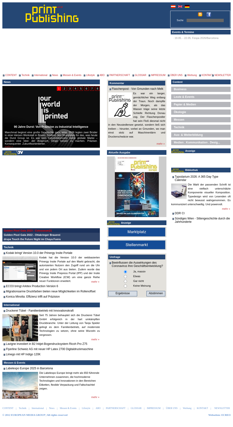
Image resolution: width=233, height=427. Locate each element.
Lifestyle (90, 75)
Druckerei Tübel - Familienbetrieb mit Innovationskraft (40, 310)
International (40, 75)
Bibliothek (191, 170)
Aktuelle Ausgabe (119, 152)
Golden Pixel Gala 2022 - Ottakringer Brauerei (32, 234)
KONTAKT (207, 75)
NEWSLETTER (222, 75)
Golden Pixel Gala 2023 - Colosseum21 (28, 230)
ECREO (226, 414)
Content (178, 82)
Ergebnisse (123, 293)
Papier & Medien (185, 104)
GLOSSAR (140, 75)
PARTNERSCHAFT (119, 75)
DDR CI (179, 213)
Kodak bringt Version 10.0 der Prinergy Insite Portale (39, 253)
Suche (180, 20)
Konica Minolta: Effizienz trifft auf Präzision (33, 296)
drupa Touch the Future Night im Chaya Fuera (32, 239)
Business (180, 89)
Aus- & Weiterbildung (188, 135)
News (55, 75)
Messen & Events (72, 75)
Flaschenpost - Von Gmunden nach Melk (137, 88)
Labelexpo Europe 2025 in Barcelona (29, 368)
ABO (102, 75)
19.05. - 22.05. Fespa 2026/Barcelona (196, 38)
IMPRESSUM (158, 75)
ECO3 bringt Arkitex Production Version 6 (32, 286)
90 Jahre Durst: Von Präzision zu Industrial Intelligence (51, 126)
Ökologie (180, 112)
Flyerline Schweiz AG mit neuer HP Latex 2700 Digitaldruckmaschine (49, 349)
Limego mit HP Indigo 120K (23, 354)
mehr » (9, 146)
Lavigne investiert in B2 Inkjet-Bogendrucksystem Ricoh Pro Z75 (46, 344)
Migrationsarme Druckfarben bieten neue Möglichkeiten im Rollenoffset (51, 291)
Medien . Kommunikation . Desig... (197, 142)
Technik (25, 75)
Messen (179, 119)
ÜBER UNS (176, 75)
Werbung (192, 75)
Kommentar (117, 83)
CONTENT (11, 75)
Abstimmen (156, 293)
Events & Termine (183, 32)
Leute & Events (184, 97)
